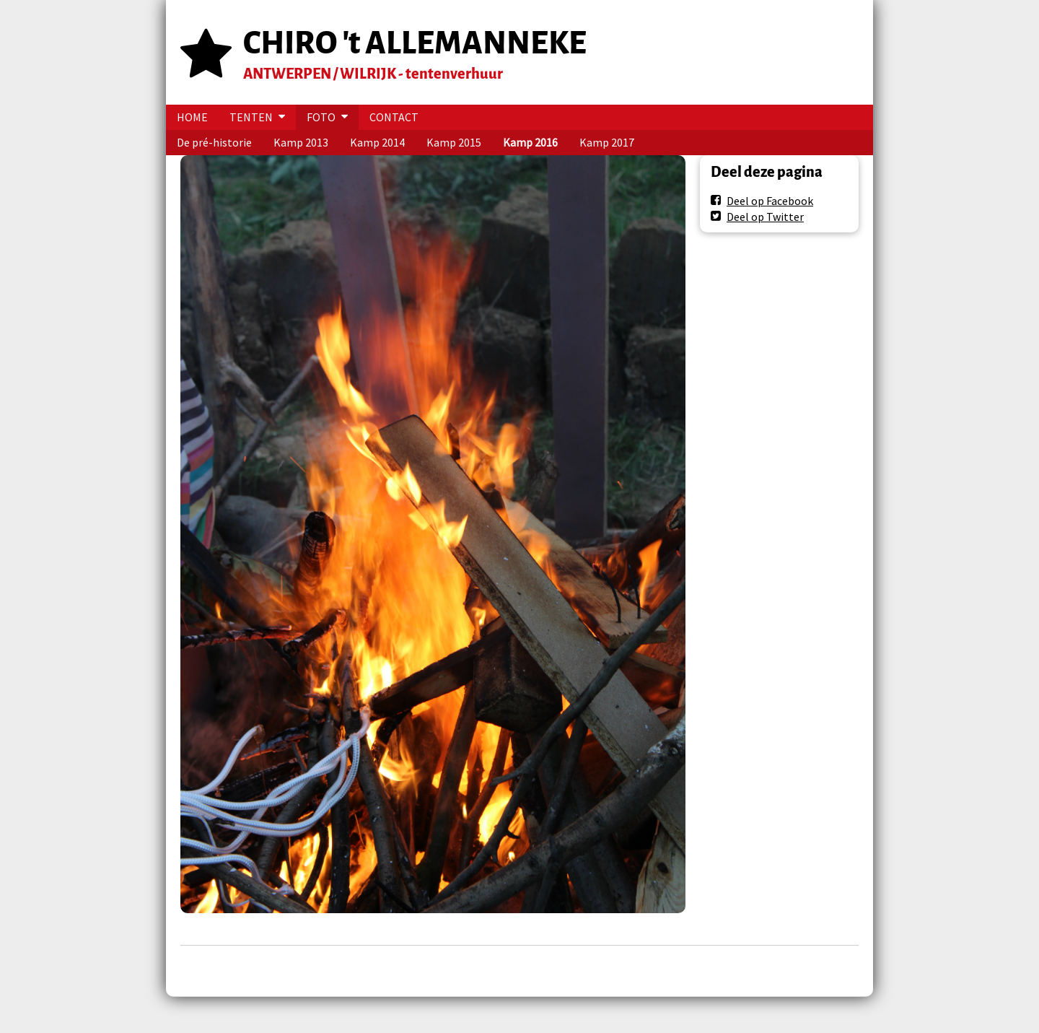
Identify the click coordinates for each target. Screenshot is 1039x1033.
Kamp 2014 (377, 142)
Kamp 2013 (300, 142)
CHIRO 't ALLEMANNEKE (415, 43)
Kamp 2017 (606, 142)
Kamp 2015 (453, 142)
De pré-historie (214, 142)
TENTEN (251, 117)
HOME (192, 117)
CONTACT (393, 117)
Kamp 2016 (530, 142)
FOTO (321, 117)
